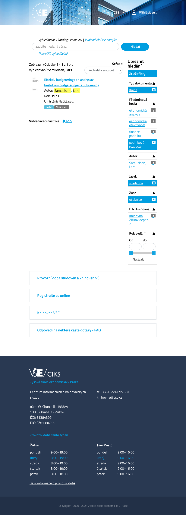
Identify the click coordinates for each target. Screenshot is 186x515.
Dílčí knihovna (139, 209)
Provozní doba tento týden (49, 435)
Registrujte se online (53, 295)
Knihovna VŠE (48, 313)
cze (117, 12)
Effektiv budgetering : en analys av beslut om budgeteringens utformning (71, 82)
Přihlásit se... (144, 12)
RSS (67, 121)
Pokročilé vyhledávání (53, 53)
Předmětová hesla (138, 101)
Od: (131, 240)
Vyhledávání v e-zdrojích (101, 39)
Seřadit (117, 63)
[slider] (131, 253)
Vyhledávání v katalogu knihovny (60, 39)
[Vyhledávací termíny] (75, 46)
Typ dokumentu (140, 83)
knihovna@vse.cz (109, 397)
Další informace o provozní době (52, 483)
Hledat (135, 46)
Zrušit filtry (137, 73)
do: (145, 240)
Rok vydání (137, 233)
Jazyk (133, 176)
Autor (133, 156)
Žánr (132, 192)
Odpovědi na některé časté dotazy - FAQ (69, 330)
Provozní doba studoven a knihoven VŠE (69, 278)
